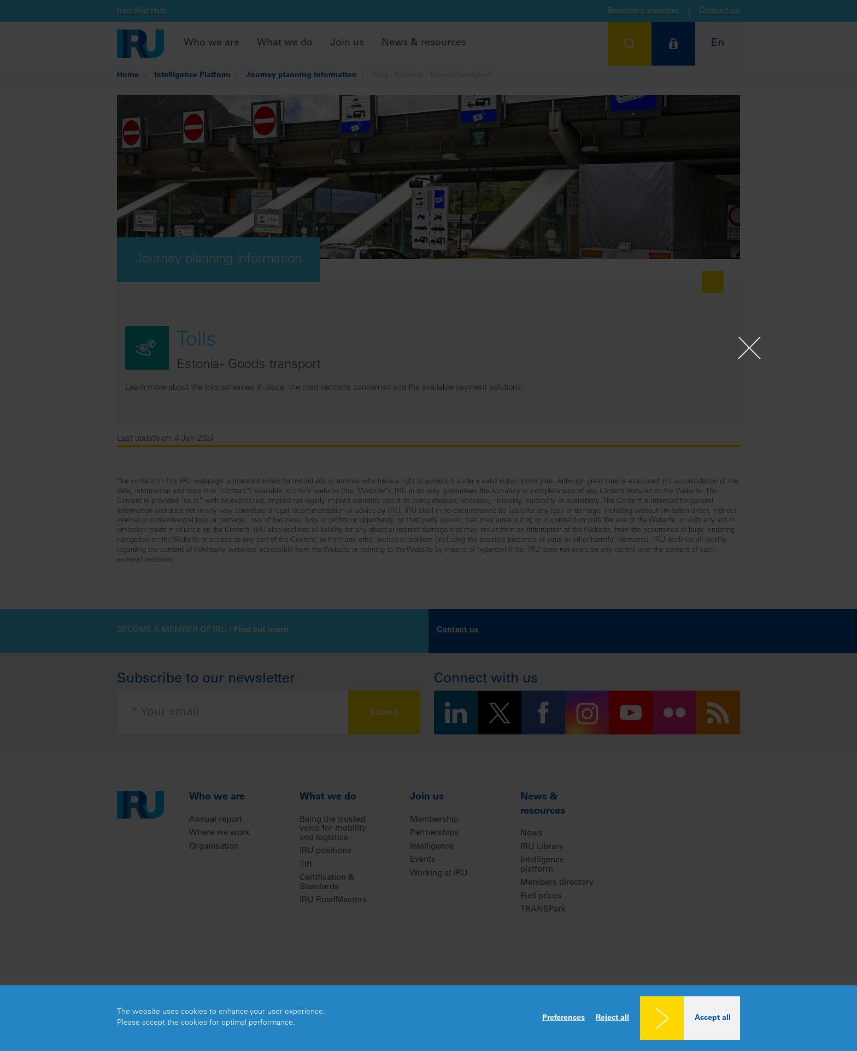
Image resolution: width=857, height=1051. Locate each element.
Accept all (713, 1018)
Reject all (612, 1018)
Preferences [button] (563, 1018)
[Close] (749, 348)
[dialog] (428, 1018)
